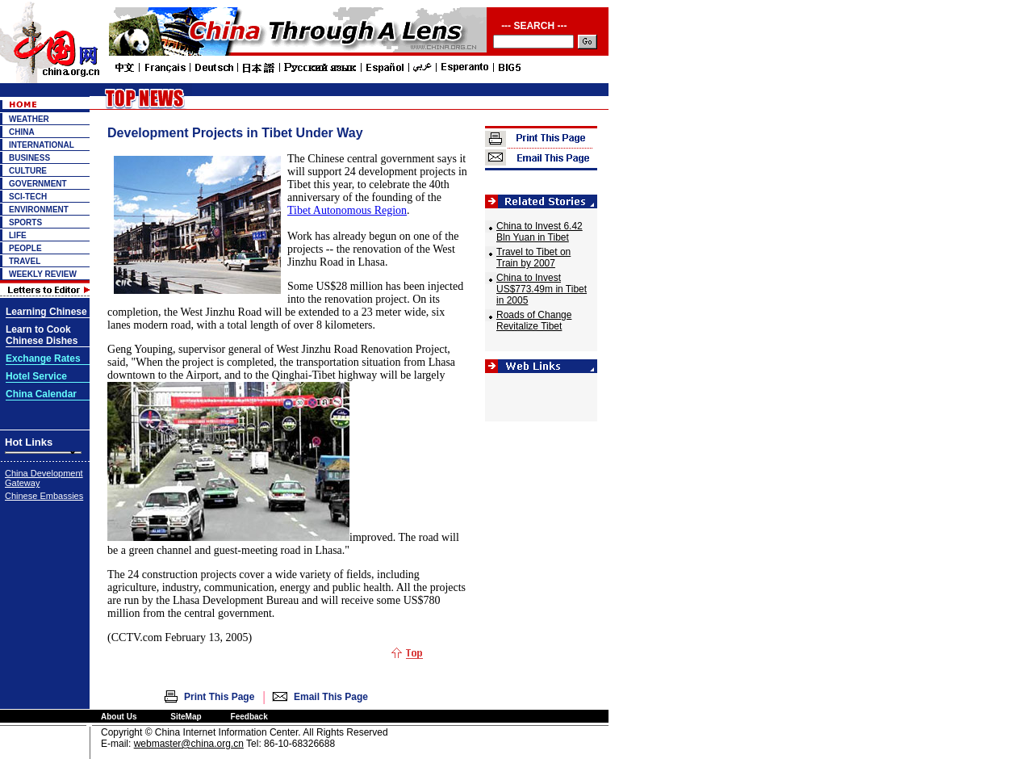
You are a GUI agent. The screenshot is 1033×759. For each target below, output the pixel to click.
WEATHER (29, 119)
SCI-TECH (28, 196)
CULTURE (28, 170)
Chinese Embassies (44, 496)
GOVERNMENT (38, 183)
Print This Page (219, 696)
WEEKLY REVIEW (43, 274)
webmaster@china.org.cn (189, 743)
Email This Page (331, 696)
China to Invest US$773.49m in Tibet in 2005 (541, 289)
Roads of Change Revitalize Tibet (533, 320)
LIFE (18, 235)
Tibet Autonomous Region (347, 210)
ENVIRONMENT (39, 209)
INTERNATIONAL (41, 144)
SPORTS (25, 222)
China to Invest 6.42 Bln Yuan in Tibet (539, 231)
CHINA (22, 132)
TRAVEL (24, 261)
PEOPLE (25, 248)
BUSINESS (29, 157)
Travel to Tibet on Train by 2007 (533, 257)
